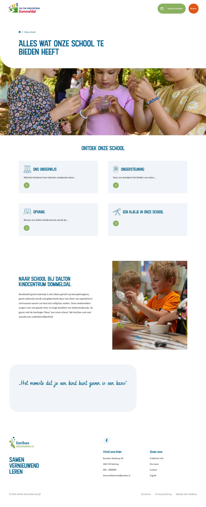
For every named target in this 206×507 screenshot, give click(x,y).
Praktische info (157, 458)
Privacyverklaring (163, 494)
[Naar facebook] (106, 440)
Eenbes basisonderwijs (27, 494)
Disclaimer (146, 494)
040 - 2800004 (109, 470)
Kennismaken (175, 8)
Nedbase (193, 494)
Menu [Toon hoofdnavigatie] (193, 8)
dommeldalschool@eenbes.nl (116, 475)
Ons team (154, 464)
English (153, 475)
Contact (153, 470)
